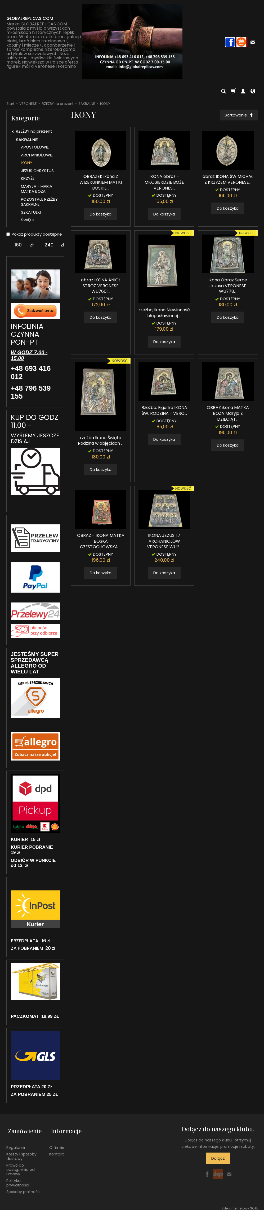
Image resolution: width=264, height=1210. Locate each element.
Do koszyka (100, 215)
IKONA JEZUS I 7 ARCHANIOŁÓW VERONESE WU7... (164, 542)
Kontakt (56, 1150)
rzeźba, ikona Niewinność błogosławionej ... (164, 314)
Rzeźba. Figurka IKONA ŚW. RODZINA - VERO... (164, 411)
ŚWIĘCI (27, 220)
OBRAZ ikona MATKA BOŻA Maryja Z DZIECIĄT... (228, 414)
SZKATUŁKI (31, 212)
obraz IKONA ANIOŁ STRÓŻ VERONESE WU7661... (100, 286)
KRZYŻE (27, 178)
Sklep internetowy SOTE (239, 1204)
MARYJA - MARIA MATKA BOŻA (36, 188)
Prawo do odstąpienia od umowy (20, 1166)
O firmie (56, 1143)
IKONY (26, 162)
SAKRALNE (27, 139)
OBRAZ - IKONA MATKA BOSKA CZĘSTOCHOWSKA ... (100, 542)
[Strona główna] (132, 41)
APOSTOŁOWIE (35, 147)
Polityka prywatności (17, 1179)
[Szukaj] (223, 91)
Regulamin (16, 1143)
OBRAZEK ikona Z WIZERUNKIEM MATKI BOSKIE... (100, 183)
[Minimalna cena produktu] (18, 245)
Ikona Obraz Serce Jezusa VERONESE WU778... (227, 286)
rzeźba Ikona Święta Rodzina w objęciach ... (100, 441)
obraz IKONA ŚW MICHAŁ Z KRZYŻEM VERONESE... (228, 180)
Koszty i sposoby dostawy (21, 1152)
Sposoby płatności (23, 1187)
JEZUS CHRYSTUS (37, 170)
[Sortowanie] (238, 115)
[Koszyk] (233, 91)
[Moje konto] (243, 91)
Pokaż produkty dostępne (34, 234)
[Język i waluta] (253, 91)
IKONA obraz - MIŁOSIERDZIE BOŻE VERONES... (164, 183)
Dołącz (218, 1158)
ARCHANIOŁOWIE (37, 155)
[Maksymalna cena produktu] (49, 245)
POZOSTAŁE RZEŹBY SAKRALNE (39, 201)
